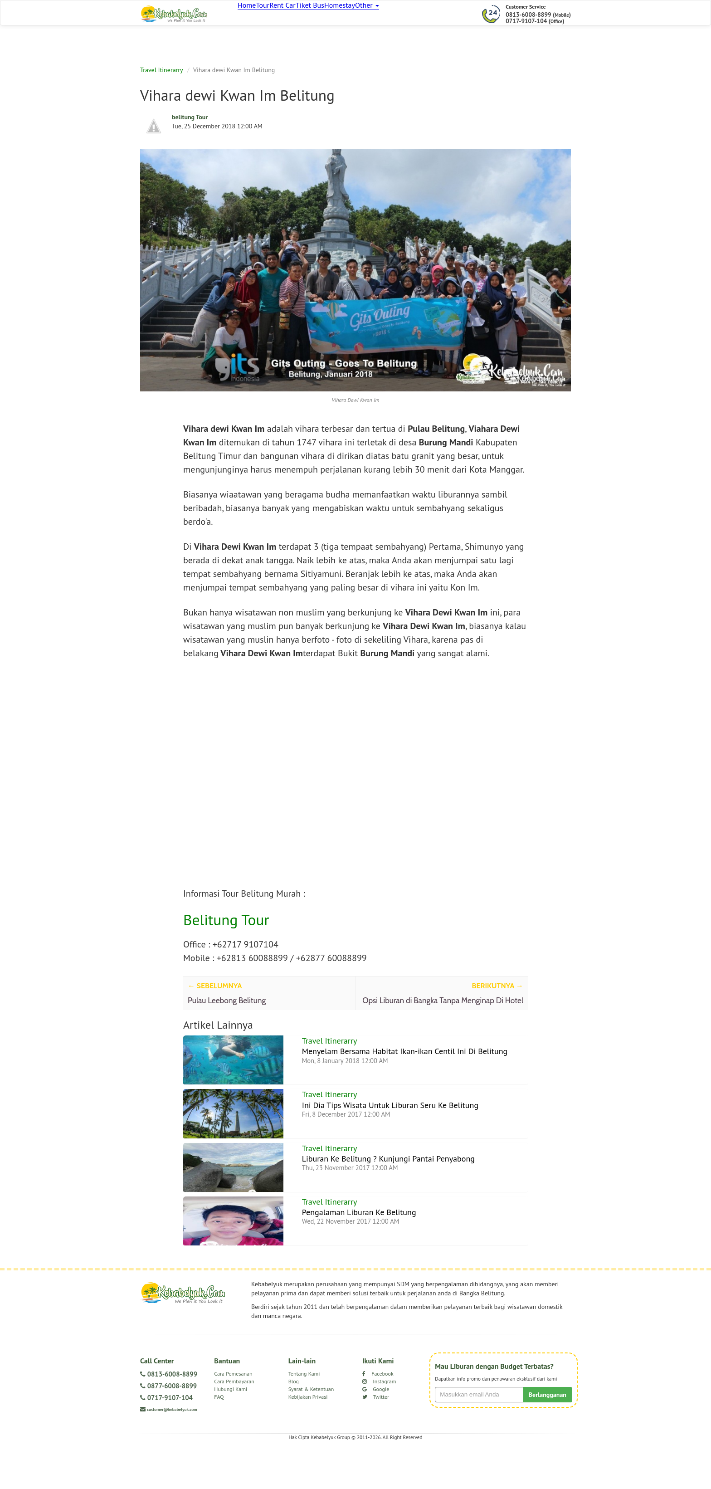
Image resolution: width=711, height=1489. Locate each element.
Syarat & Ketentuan (311, 1432)
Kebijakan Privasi (308, 1440)
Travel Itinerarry (161, 74)
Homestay (376, 14)
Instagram (379, 1424)
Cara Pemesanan (233, 1417)
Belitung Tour (226, 924)
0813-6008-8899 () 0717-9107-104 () (538, 17)
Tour (275, 14)
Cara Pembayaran (234, 1424)
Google (375, 1432)
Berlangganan (547, 1438)
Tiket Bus (339, 14)
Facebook (378, 1417)
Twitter (375, 1440)
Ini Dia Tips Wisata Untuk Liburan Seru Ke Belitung (399, 1122)
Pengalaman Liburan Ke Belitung (364, 1249)
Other (412, 14)
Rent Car (303, 14)
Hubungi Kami (230, 1432)
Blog (293, 1424)
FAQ (219, 1440)
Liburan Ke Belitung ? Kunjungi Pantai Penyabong (397, 1186)
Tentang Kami (304, 1417)
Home (250, 14)
